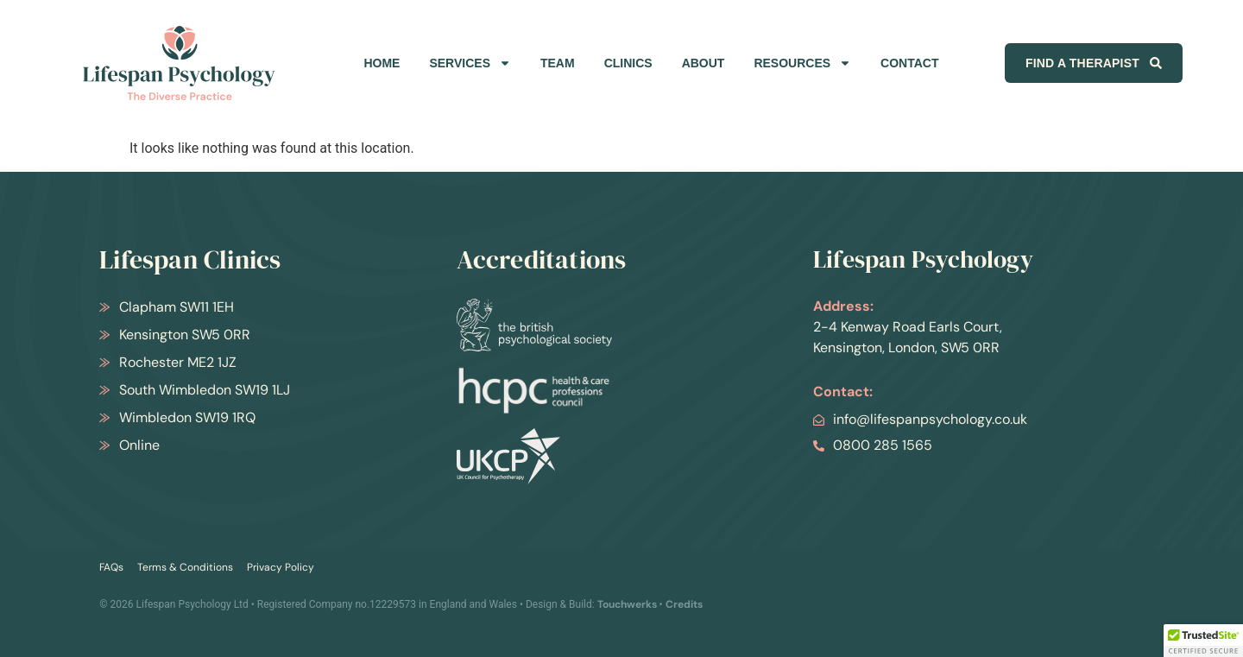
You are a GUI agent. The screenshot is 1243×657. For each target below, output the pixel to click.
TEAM (557, 63)
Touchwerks (627, 604)
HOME (381, 63)
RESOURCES (802, 63)
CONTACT (909, 63)
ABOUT (703, 63)
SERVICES (470, 63)
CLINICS (628, 63)
